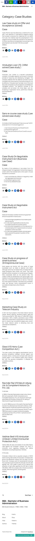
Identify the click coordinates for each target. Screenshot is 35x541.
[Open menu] (32, 6)
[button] (17, 2)
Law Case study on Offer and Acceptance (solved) (16, 24)
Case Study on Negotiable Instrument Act (14, 206)
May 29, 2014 (5, 298)
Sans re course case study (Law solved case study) (17, 114)
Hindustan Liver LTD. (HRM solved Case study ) (15, 66)
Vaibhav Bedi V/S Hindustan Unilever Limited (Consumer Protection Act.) (15, 439)
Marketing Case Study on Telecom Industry (14, 308)
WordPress (30, 531)
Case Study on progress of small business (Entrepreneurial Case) (15, 260)
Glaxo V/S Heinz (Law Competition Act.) (12, 348)
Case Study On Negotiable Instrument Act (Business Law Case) (15, 158)
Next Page (29, 495)
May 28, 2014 (5, 428)
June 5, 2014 (5, 56)
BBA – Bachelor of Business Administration (15, 6)
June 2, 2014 (5, 250)
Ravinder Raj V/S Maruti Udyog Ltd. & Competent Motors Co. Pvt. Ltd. (16, 385)
